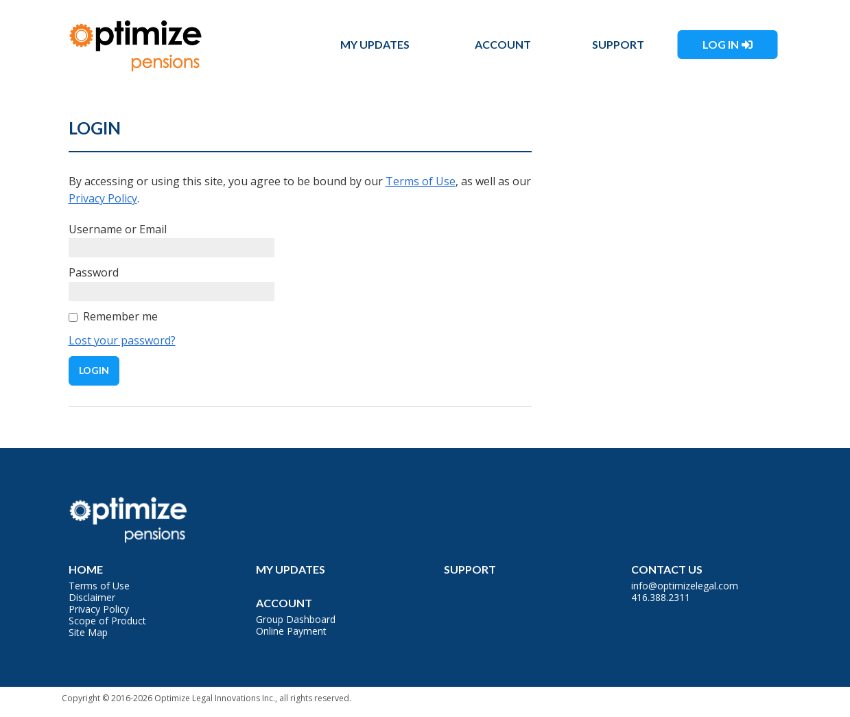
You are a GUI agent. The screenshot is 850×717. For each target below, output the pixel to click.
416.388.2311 (660, 597)
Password (94, 272)
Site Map (88, 632)
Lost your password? (122, 340)
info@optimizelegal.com (684, 585)
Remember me (120, 316)
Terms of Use (421, 181)
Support (618, 44)
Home (86, 569)
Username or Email (118, 229)
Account (503, 44)
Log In (721, 44)
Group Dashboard (295, 619)
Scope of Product (107, 620)
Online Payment (291, 630)
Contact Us (667, 569)
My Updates (375, 44)
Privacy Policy (103, 198)
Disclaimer (92, 597)
